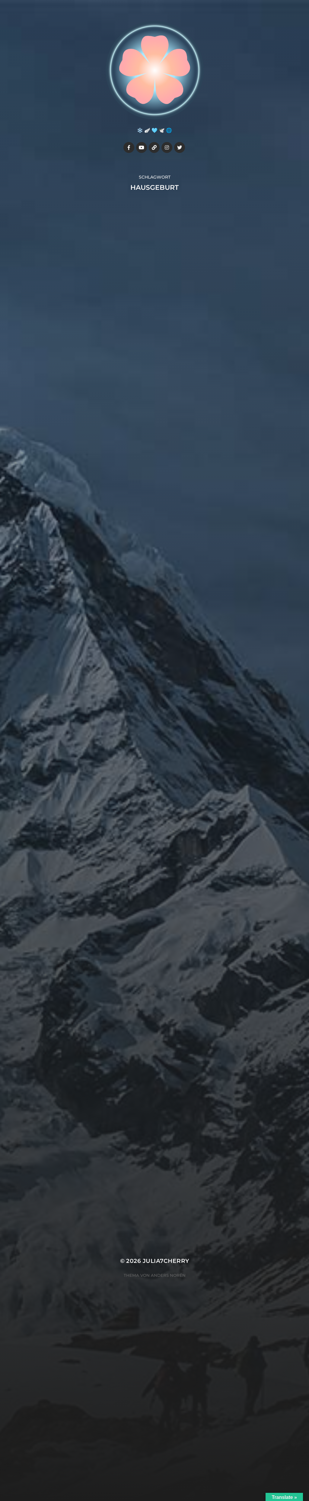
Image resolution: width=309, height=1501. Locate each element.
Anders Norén (168, 1275)
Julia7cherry (166, 1260)
